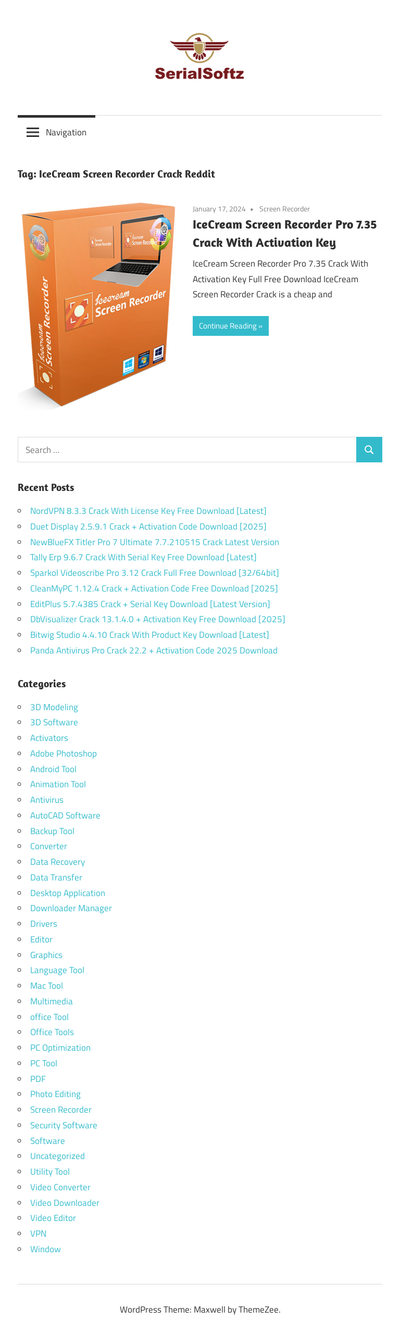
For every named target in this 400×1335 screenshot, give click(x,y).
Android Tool (53, 769)
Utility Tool (50, 1171)
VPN (38, 1233)
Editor (41, 939)
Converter (48, 846)
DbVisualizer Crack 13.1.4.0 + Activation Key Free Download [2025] (157, 619)
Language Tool (57, 970)
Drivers (43, 923)
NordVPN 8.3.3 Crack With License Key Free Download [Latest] (148, 511)
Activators (49, 738)
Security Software (63, 1125)
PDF (38, 1079)
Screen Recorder (284, 208)
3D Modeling (54, 707)
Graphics (46, 955)
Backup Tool (52, 831)
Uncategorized (57, 1156)
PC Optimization (60, 1047)
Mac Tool (46, 985)
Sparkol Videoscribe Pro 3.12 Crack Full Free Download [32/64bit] (154, 573)
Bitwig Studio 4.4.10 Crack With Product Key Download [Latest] (149, 634)
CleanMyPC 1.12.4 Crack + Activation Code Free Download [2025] (154, 588)
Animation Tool (58, 784)
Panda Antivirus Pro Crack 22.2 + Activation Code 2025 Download (154, 650)
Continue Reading (228, 326)
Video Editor (53, 1218)
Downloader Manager (71, 908)
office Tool (49, 1017)
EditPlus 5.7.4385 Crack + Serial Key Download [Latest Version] (150, 604)
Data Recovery (57, 861)
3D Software (54, 722)
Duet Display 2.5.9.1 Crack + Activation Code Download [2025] (148, 526)
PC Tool (43, 1063)
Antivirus (47, 800)
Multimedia (51, 1001)
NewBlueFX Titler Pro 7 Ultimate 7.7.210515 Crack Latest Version (154, 542)
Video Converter (60, 1187)
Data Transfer (56, 877)
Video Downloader (64, 1203)
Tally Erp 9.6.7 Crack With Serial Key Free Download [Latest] (143, 557)
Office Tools (52, 1032)
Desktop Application (67, 893)
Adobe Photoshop (63, 753)
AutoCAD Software (65, 815)
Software (47, 1141)
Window (45, 1249)
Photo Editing (55, 1094)
